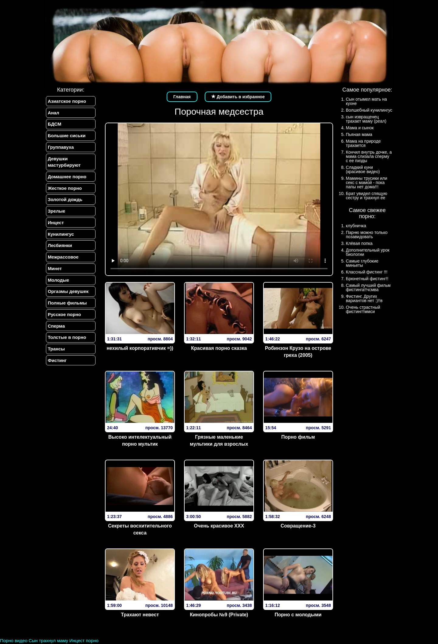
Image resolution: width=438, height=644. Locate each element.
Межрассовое (62, 259)
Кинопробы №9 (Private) (219, 614)
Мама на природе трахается (363, 143)
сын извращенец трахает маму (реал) (366, 119)
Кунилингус (60, 236)
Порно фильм (298, 437)
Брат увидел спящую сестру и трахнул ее (366, 195)
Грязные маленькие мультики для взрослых (219, 440)
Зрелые (56, 212)
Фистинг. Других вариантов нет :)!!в (364, 298)
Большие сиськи (66, 136)
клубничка (356, 226)
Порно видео (13, 640)
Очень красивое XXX (219, 525)
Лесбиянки (59, 247)
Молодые (58, 283)
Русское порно (64, 318)
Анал (53, 112)
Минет (54, 271)
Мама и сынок (360, 128)
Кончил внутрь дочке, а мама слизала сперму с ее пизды (369, 156)
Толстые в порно (66, 341)
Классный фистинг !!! (367, 272)
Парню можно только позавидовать (367, 234)
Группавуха (60, 148)
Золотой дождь (64, 201)
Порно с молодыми (298, 614)
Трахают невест (140, 614)
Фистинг (56, 364)
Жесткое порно (64, 189)
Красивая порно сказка (219, 348)
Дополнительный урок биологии (367, 252)
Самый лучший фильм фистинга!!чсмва (368, 287)
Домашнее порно (66, 177)
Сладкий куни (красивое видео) (363, 169)
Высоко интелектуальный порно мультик (140, 440)
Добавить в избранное (238, 96)
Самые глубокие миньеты (362, 263)
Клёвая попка (359, 243)
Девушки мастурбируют (63, 163)
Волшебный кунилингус (369, 110)
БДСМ (54, 124)
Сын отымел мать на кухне (366, 101)
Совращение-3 (298, 525)
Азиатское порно (66, 101)
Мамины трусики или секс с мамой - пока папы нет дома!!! (366, 182)
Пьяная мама (359, 134)
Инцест (55, 224)
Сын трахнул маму (48, 640)
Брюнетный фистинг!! (367, 279)
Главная (182, 96)
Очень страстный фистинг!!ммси (363, 309)
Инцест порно (84, 640)
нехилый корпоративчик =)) (139, 348)
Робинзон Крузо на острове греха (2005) (298, 352)
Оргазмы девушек (67, 294)
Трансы (55, 353)
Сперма (55, 329)
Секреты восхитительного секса (140, 529)
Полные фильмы (66, 306)
